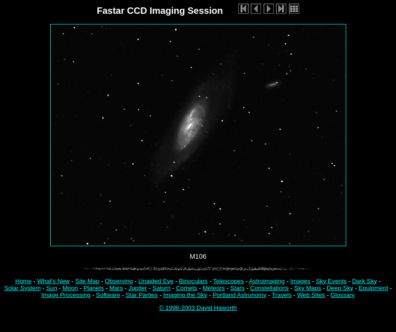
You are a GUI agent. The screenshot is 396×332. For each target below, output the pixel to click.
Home (23, 281)
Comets (186, 288)
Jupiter (138, 288)
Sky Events (331, 281)
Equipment (373, 288)
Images (300, 281)
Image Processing (66, 294)
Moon (70, 288)
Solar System (22, 288)
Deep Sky (339, 288)
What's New (53, 281)
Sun (51, 288)
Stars (238, 288)
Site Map (87, 281)
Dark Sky (364, 281)
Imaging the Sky (185, 294)
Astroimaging (267, 281)
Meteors (214, 288)
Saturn (162, 288)
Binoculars (193, 281)
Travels (281, 294)
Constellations (269, 288)
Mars (116, 288)
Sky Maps (307, 288)
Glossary (343, 294)
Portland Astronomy (239, 294)
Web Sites (311, 294)
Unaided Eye (155, 281)
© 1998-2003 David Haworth (197, 307)
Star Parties (142, 294)
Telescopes (228, 281)
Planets (93, 288)
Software (108, 294)
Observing (119, 281)
